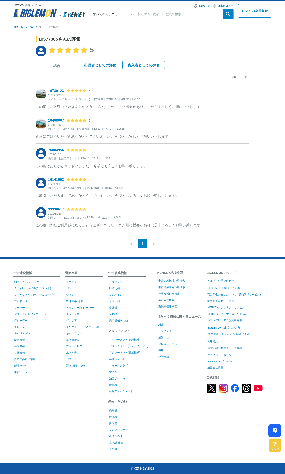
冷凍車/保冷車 (74, 301)
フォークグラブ (118, 365)
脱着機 (113, 384)
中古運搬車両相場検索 (171, 287)
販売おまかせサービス (220, 301)
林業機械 (19, 352)
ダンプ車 (71, 320)
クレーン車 (72, 314)
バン (68, 288)
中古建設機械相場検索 (171, 280)
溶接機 (113, 416)
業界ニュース (166, 337)
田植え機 (114, 288)
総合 (56, 66)
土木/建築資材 (117, 442)
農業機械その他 (118, 320)
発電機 (113, 410)
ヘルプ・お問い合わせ (220, 280)
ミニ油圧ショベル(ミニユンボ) (32, 288)
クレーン (19, 327)
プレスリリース (167, 343)
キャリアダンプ (23, 333)
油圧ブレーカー (118, 378)
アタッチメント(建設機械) (124, 339)
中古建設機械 (22, 273)
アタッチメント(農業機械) (124, 352)
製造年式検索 (166, 300)
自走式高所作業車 (25, 359)
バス (68, 359)
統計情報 (163, 356)
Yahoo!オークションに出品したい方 (228, 334)
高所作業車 (72, 352)
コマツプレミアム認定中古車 (224, 320)
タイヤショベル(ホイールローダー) (35, 294)
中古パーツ (21, 372)
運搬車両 (71, 273)
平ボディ (71, 281)
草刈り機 (114, 301)
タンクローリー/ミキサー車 (82, 327)
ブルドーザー (22, 301)
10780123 (56, 91)
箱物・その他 (117, 401)
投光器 (113, 423)
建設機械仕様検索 (169, 293)
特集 (161, 350)
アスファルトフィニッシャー (31, 314)
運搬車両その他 (75, 365)
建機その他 (115, 436)
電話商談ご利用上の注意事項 (224, 347)
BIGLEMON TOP (23, 27)
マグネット (115, 372)
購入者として (144, 65)
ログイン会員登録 (255, 11)
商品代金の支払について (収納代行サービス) (234, 294)
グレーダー (21, 320)
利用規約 (212, 341)
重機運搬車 (72, 339)
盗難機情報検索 (167, 306)
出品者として (100, 65)
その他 (113, 449)
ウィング (71, 294)
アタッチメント (119, 331)
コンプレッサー (118, 429)
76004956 (56, 150)
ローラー (19, 307)
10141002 (56, 179)
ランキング (165, 331)
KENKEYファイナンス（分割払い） (228, 313)
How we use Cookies (219, 361)
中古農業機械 (117, 273)
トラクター (115, 281)
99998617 (56, 209)
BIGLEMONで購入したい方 (223, 288)
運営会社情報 (215, 367)
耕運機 (113, 307)
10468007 (56, 120)
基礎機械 (19, 346)
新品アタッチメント (121, 391)
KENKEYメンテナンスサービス (226, 307)
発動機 (113, 314)
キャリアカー (74, 333)
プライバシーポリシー (220, 355)
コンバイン (115, 294)
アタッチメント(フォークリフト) (128, 346)
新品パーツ (21, 365)
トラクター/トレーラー (80, 307)
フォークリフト (75, 346)
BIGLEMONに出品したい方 (223, 327)
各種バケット (117, 359)
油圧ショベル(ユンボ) (27, 281)
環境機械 (19, 339)
